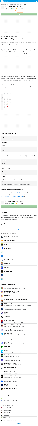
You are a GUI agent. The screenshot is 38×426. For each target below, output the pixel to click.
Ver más (19, 423)
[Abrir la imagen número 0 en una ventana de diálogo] (6, 101)
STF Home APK (14, 7)
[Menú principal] (37, 1)
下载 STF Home (28, 194)
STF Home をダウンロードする (19, 192)
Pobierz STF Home (5, 194)
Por (7, 8)
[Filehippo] (4, 1)
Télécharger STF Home (18, 196)
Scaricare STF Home (5, 192)
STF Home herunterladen (17, 194)
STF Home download (5, 196)
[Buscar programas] (34, 1)
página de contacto (22, 229)
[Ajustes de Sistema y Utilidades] (12, 4)
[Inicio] (1, 4)
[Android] (4, 4)
